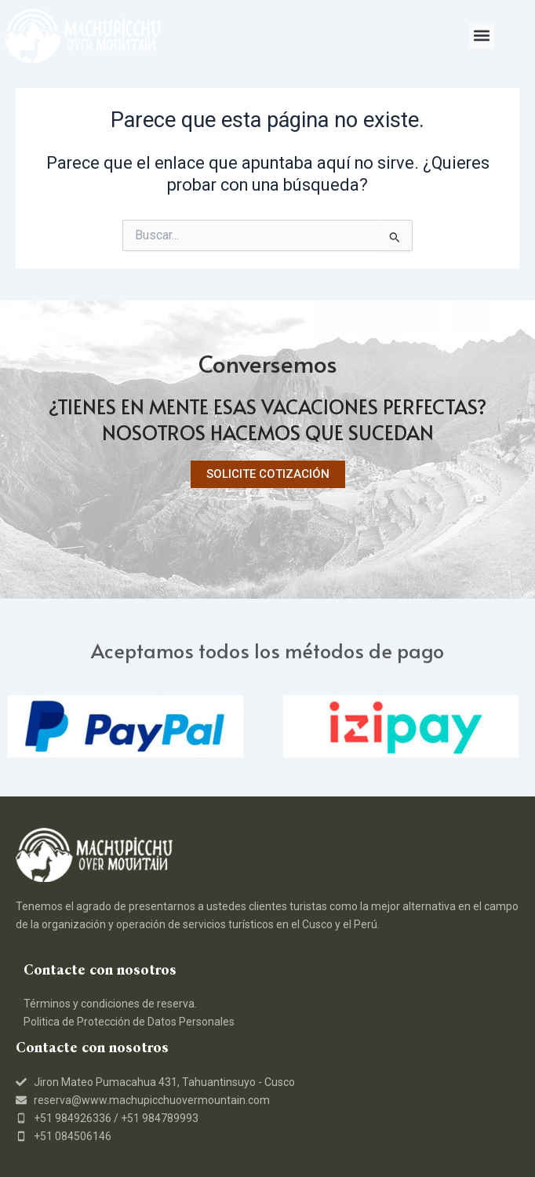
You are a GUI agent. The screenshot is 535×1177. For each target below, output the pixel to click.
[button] (481, 36)
